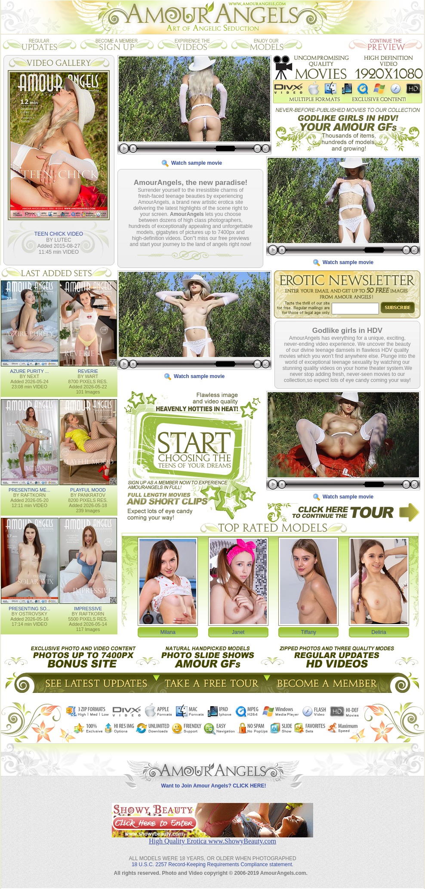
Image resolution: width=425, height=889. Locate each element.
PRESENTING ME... (29, 489)
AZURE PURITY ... (29, 371)
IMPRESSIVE (88, 608)
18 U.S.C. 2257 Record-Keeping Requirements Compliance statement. (212, 864)
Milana (168, 632)
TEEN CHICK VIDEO (58, 234)
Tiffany (308, 632)
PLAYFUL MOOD (87, 489)
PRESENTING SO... (29, 608)
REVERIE (88, 371)
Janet (238, 632)
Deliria (379, 632)
